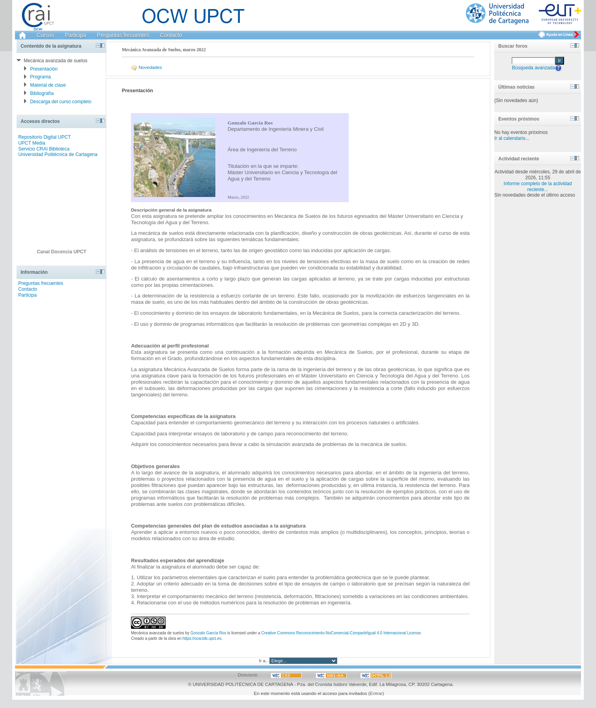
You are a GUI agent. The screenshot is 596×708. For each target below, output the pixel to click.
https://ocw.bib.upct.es (202, 638)
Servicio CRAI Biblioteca (43, 149)
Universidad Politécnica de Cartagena (57, 154)
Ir (559, 60)
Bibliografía (42, 93)
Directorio (248, 674)
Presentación (44, 69)
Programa (40, 77)
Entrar (376, 693)
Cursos (45, 35)
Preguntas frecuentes (123, 35)
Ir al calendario (509, 138)
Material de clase (48, 85)
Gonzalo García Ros (208, 633)
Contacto (171, 35)
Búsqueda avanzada (533, 67)
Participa (75, 35)
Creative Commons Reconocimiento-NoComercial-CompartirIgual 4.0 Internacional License (340, 633)
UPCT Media (31, 143)
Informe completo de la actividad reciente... (538, 186)
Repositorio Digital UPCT (44, 137)
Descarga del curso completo (60, 101)
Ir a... (264, 660)
